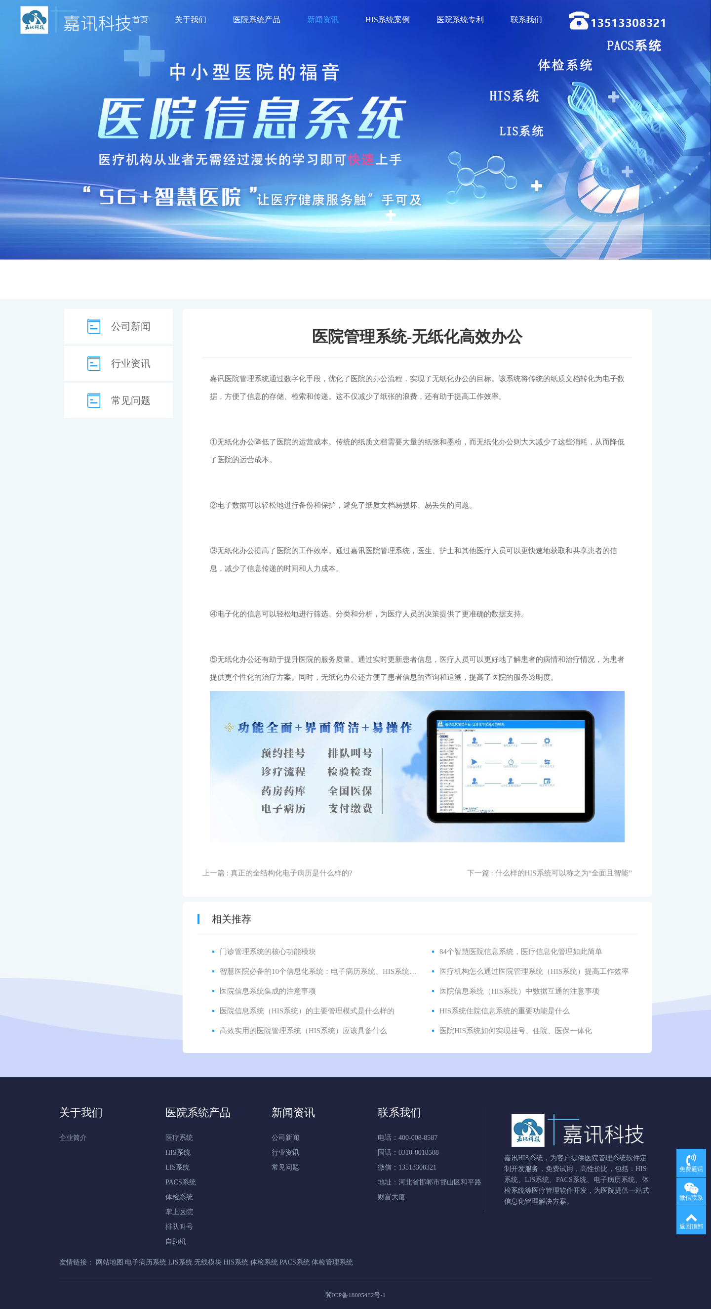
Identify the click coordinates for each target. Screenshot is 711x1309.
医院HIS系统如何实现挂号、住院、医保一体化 (515, 1031)
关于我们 (190, 19)
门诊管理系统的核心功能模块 (268, 952)
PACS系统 (180, 1182)
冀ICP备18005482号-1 (355, 1295)
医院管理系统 (247, 379)
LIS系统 (177, 1167)
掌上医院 (179, 1212)
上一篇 (277, 873)
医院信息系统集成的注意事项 (268, 991)
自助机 (175, 1241)
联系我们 (526, 19)
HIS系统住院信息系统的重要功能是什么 (504, 1011)
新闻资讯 (323, 19)
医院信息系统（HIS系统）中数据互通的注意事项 (519, 991)
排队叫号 (179, 1226)
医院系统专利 (460, 19)
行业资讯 (131, 363)
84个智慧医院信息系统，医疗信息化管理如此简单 (520, 952)
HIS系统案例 (387, 19)
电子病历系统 (145, 1262)
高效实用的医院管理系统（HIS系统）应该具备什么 (303, 1031)
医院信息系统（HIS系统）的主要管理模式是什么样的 (307, 1011)
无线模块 (208, 1262)
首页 (140, 19)
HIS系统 (178, 1152)
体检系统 (179, 1197)
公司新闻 (131, 326)
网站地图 (109, 1262)
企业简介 (73, 1137)
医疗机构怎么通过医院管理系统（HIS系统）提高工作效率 (534, 971)
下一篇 (549, 873)
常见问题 (131, 400)
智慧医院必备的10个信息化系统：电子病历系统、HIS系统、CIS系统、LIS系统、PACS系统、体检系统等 (390, 971)
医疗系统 (179, 1137)
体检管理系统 (332, 1262)
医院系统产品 (256, 19)
